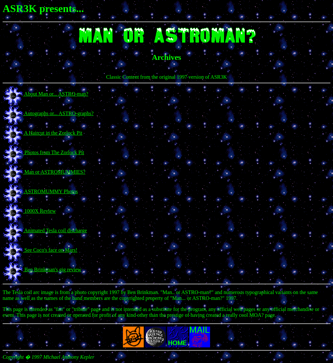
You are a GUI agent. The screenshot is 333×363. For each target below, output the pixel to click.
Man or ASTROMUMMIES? (54, 172)
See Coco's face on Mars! (50, 250)
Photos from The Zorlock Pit (53, 152)
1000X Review (39, 211)
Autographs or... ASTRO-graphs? (58, 113)
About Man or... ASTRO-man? (55, 94)
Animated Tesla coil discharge (55, 230)
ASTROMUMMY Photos (50, 191)
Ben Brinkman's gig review (52, 269)
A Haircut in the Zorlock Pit (52, 133)
